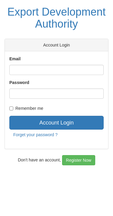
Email (14, 58)
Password (19, 82)
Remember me (26, 108)
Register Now (78, 160)
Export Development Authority (56, 18)
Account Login (56, 123)
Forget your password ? (35, 134)
